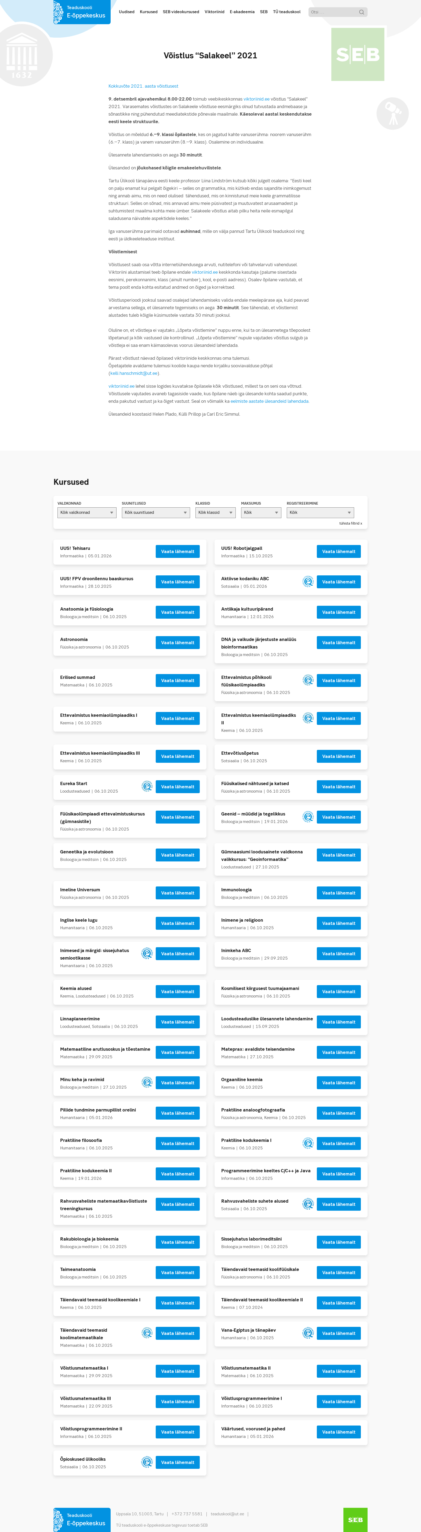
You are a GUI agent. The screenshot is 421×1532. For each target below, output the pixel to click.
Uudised (127, 12)
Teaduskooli (86, 12)
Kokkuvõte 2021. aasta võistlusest (143, 86)
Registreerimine (302, 504)
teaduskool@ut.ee (227, 1514)
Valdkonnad (69, 504)
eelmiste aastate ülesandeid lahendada (270, 401)
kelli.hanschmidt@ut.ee (133, 373)
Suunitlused (134, 504)
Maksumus (251, 504)
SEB (264, 12)
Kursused (149, 12)
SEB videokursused (181, 12)
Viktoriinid (214, 12)
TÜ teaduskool (286, 12)
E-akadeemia (242, 12)
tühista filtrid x (350, 524)
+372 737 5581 (187, 1514)
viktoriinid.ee (257, 99)
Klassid (202, 504)
